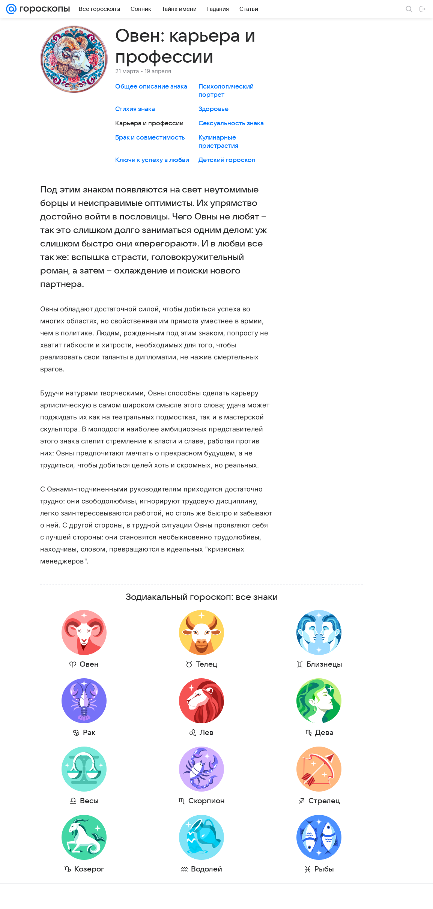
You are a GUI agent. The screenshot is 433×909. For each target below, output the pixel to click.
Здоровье (213, 109)
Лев (161, 733)
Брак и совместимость (150, 137)
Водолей (161, 869)
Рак (74, 733)
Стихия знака (135, 109)
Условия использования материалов (190, 896)
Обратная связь (254, 896)
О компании (42, 896)
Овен (74, 664)
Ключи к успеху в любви (152, 160)
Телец (161, 664)
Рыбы (249, 869)
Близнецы (249, 664)
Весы (74, 801)
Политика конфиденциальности (384, 896)
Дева (249, 733)
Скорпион (161, 801)
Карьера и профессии (149, 123)
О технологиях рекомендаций (311, 896)
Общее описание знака (151, 86)
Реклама (71, 896)
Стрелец (249, 801)
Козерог (74, 869)
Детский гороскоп (227, 160)
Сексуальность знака (231, 123)
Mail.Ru (15, 896)
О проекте (132, 896)
